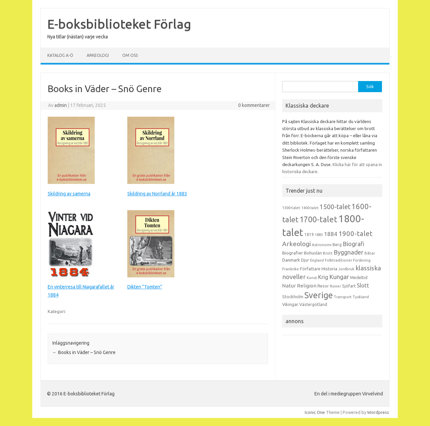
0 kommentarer (254, 105)
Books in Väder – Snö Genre (84, 352)
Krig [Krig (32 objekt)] (323, 277)
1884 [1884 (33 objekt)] (330, 234)
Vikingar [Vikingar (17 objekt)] (290, 304)
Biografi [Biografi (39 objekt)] (353, 243)
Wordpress (378, 412)
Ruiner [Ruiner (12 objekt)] (335, 286)
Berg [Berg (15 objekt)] (337, 244)
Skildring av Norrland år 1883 (157, 193)
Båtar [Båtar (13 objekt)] (369, 253)
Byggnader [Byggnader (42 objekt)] (348, 252)
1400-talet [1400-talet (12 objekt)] (309, 208)
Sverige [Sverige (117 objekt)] (318, 295)
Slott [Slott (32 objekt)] (363, 285)
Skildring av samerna (69, 193)
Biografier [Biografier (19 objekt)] (292, 253)
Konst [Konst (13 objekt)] (312, 278)
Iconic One (315, 412)
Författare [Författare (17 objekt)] (310, 268)
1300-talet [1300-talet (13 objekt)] (291, 208)
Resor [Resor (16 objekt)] (323, 285)
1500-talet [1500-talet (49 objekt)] (334, 206)
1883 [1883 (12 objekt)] (319, 235)
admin (60, 105)
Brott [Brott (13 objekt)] (328, 253)
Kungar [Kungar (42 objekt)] (339, 276)
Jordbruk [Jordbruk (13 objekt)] (346, 269)
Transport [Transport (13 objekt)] (343, 297)
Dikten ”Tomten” (144, 286)
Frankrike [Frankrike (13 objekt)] (290, 269)
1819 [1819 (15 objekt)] (309, 234)
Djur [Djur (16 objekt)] (305, 260)
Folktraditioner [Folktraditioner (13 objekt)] (338, 260)
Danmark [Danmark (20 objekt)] (291, 260)
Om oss (130, 55)
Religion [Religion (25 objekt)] (306, 285)
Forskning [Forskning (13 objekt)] (362, 260)
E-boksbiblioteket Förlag (119, 24)
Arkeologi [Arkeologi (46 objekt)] (296, 243)
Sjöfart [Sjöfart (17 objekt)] (349, 285)
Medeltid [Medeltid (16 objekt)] (359, 277)
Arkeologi (98, 55)
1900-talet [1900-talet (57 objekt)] (355, 233)
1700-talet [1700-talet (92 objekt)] (318, 219)
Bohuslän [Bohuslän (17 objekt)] (313, 252)
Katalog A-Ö (60, 55)
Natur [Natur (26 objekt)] (289, 285)
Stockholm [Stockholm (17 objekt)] (292, 296)
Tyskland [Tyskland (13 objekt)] (361, 297)
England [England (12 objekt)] (317, 260)
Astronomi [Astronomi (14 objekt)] (322, 244)
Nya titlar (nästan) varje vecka (77, 36)
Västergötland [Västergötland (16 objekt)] (313, 304)
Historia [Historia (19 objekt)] (329, 268)
